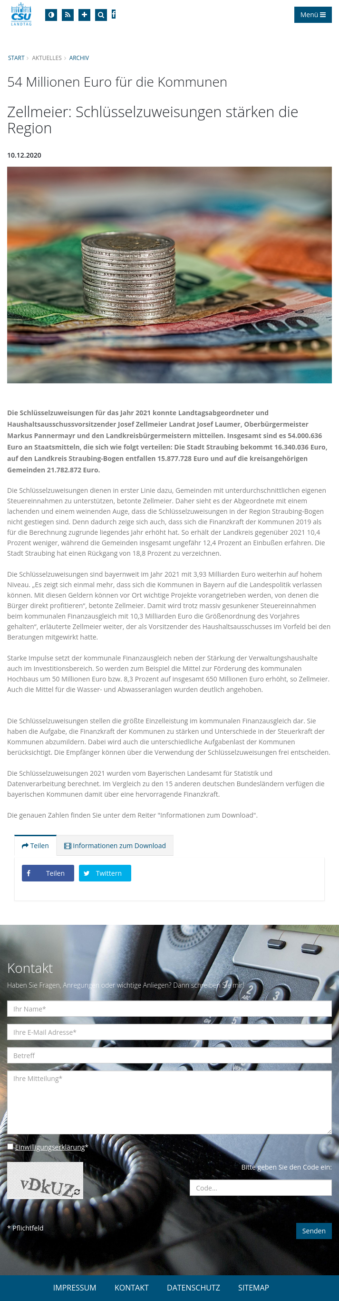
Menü (313, 14)
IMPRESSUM (75, 1287)
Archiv (79, 57)
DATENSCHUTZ (193, 1287)
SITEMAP (253, 1287)
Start (16, 57)
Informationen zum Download (115, 845)
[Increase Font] (84, 15)
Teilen (35, 845)
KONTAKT (132, 1287)
